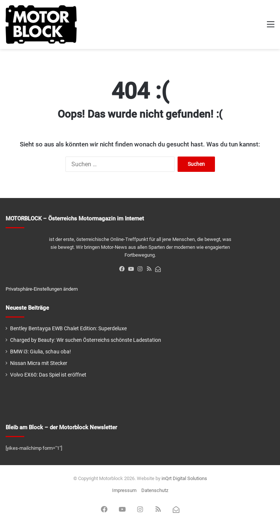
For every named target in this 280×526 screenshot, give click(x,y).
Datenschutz (154, 490)
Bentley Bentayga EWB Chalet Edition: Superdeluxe (68, 328)
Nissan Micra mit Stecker (38, 363)
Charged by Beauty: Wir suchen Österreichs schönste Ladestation (85, 340)
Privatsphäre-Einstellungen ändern (42, 289)
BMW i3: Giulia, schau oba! (40, 352)
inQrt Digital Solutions (184, 478)
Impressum (124, 490)
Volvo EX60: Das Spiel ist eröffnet (48, 375)
